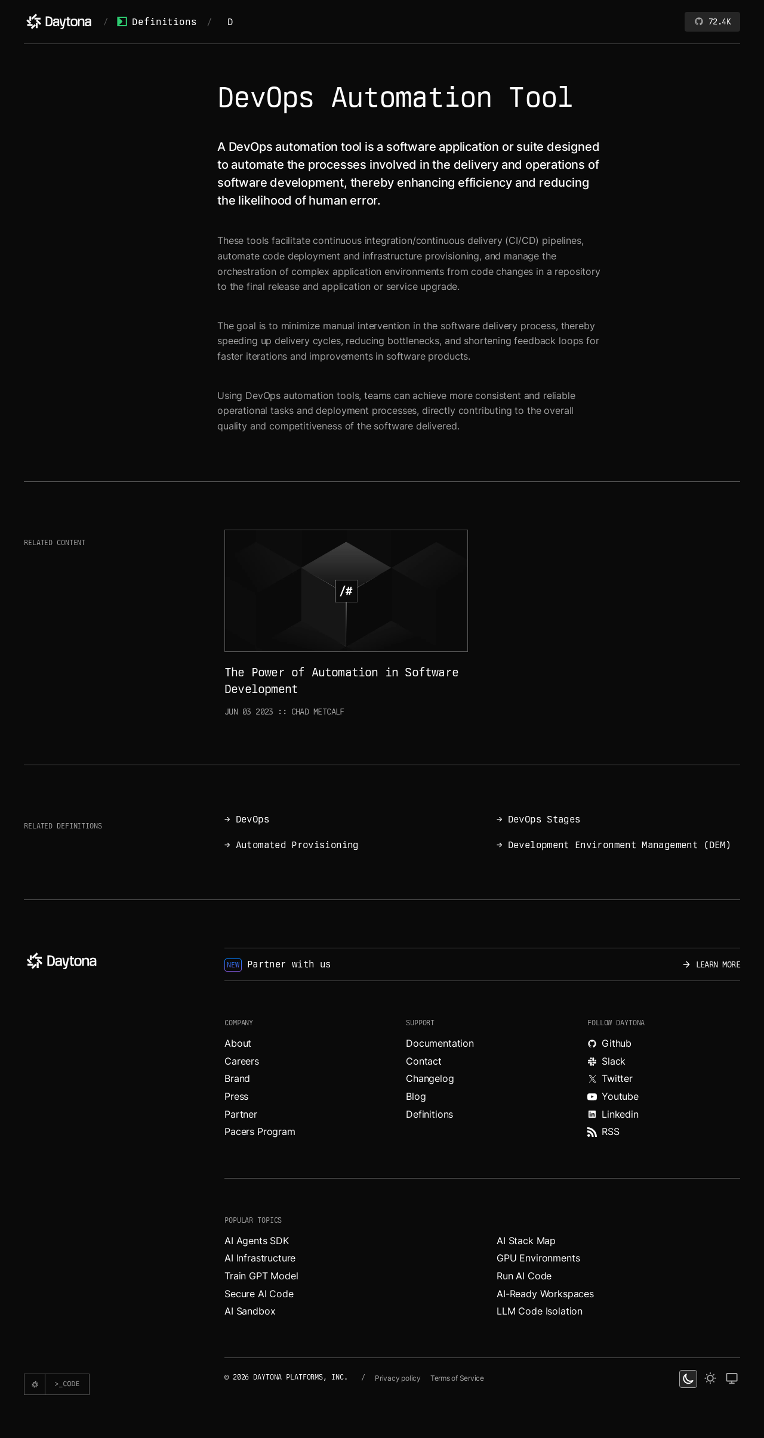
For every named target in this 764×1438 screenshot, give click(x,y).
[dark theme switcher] (688, 1379)
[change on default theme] (731, 1379)
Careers (241, 1061)
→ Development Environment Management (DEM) (614, 845)
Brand (237, 1078)
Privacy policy (398, 1378)
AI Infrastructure (259, 1258)
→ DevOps (246, 819)
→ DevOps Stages (538, 819)
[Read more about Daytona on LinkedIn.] (663, 1114)
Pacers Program (259, 1131)
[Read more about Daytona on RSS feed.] (663, 1132)
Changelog (430, 1078)
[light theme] (710, 1379)
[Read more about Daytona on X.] (663, 1079)
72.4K (712, 21)
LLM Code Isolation (540, 1311)
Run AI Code (524, 1276)
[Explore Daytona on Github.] (663, 1044)
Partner (240, 1114)
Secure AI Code (259, 1294)
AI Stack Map (526, 1241)
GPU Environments (538, 1258)
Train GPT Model (261, 1276)
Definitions (156, 21)
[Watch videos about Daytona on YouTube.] (663, 1097)
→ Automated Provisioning (291, 845)
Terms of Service (457, 1378)
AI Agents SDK (256, 1241)
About (237, 1043)
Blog (416, 1096)
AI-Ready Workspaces (545, 1294)
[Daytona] (59, 21)
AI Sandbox (249, 1311)
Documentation (440, 1043)
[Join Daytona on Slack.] (663, 1061)
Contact (424, 1061)
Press (236, 1096)
